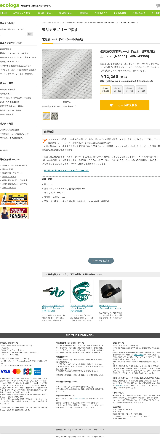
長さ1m (105, 89)
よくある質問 (119, 13)
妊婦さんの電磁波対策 (9, 102)
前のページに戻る (101, 260)
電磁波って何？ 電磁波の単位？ (14, 165)
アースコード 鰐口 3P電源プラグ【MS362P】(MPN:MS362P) (82, 308)
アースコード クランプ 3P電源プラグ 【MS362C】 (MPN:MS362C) (53, 308)
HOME (3, 13)
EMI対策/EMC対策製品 (9, 129)
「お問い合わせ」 (79, 398)
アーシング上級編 (9, 187)
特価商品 (84, 13)
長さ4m (141, 89)
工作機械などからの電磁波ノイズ (14, 134)
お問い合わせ (138, 13)
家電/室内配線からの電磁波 (12, 106)
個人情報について (62, 429)
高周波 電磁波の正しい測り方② (14, 184)
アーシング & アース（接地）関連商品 (16, 74)
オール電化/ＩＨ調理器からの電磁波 (15, 97)
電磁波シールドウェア (9, 61)
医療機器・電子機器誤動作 (11, 138)
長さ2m (117, 89)
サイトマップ (99, 429)
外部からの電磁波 (7, 89)
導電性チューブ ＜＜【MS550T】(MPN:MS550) (110, 307)
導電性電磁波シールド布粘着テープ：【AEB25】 (66, 170)
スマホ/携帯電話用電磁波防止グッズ (15, 65)
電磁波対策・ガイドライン (12, 173)
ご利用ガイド (101, 13)
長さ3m (129, 89)
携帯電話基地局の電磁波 (10, 110)
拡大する (67, 101)
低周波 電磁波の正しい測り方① (14, 180)
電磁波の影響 (7, 169)
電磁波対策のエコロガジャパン (79, 437)
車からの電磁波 (6, 114)
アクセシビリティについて (81, 429)
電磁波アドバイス (9, 176)
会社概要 (155, 13)
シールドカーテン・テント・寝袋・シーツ (18, 57)
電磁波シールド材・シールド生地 (14, 53)
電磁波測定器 (5, 49)
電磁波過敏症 (5, 93)
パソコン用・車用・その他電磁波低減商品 (18, 70)
